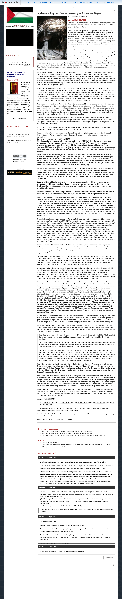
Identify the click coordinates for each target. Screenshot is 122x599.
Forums (54, 2)
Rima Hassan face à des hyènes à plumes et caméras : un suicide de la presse (69, 431)
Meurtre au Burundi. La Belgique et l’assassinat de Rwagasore (17, 74)
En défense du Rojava (52, 442)
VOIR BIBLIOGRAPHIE (19, 118)
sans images (23, 159)
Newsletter (111, 2)
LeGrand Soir (10, 2)
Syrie (41, 440)
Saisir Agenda (80, 2)
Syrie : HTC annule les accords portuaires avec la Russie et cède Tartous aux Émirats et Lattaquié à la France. (78, 445)
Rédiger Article (96, 2)
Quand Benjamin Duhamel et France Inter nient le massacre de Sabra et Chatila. (69, 433)
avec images (23, 161)
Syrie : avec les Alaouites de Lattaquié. (57, 447)
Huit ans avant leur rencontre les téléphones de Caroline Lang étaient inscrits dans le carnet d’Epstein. (76, 435)
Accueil (32, 2)
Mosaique (43, 2)
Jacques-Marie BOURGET (48, 429)
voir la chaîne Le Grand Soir (20, 48)
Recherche (65, 2)
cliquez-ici (27, 64)
